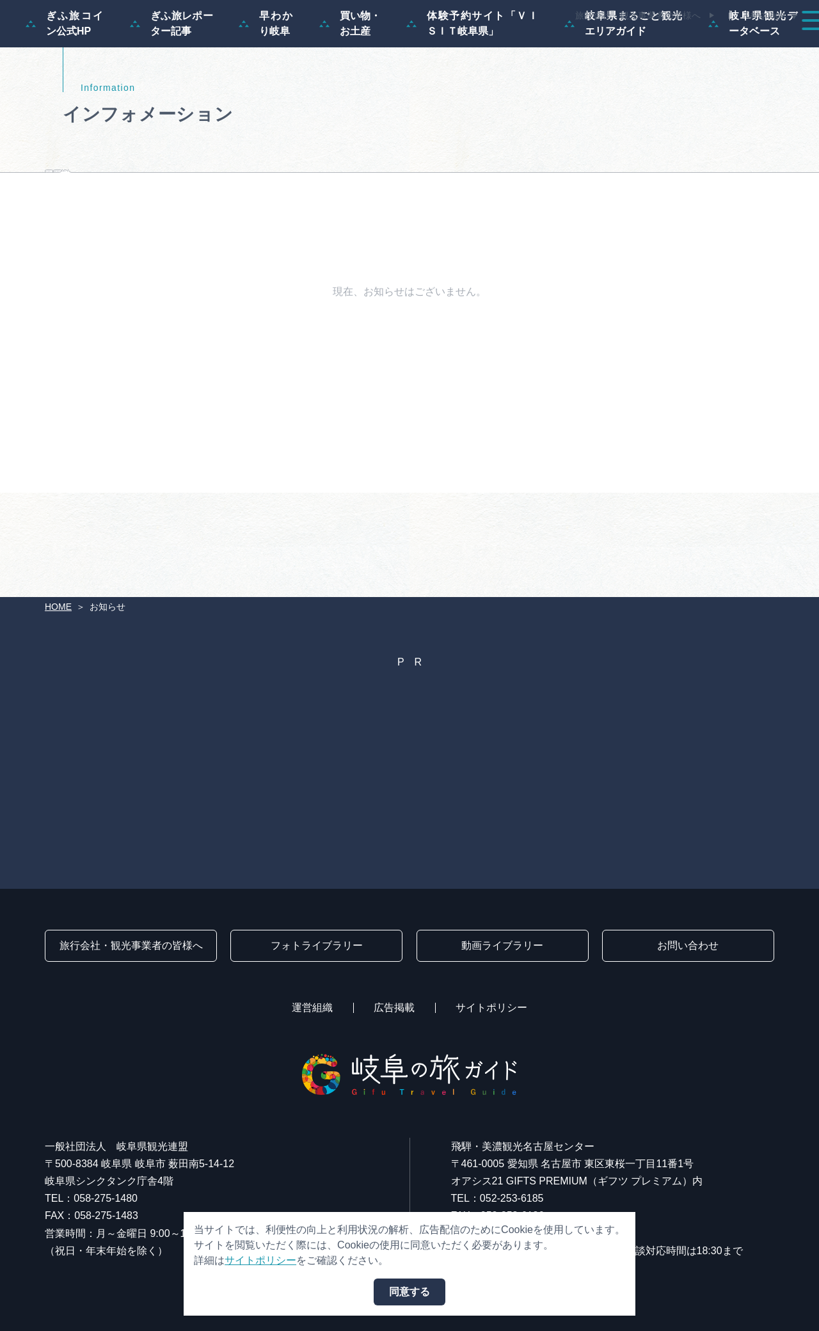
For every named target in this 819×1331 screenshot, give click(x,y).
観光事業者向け (338, 251)
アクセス (770, 46)
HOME (58, 607)
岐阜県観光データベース (753, 85)
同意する (409, 1291)
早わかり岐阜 (266, 85)
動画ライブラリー (502, 945)
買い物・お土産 (350, 85)
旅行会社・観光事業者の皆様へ (638, 15)
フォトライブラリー (317, 945)
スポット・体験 (478, 46)
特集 (310, 46)
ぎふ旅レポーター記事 (171, 85)
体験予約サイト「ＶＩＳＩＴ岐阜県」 (472, 85)
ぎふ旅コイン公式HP (65, 85)
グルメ (632, 46)
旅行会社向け (202, 251)
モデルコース (381, 46)
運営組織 (312, 1007)
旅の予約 (699, 46)
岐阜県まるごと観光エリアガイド (623, 85)
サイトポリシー (491, 1007)
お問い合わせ (688, 945)
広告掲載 (394, 1007)
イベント (565, 46)
